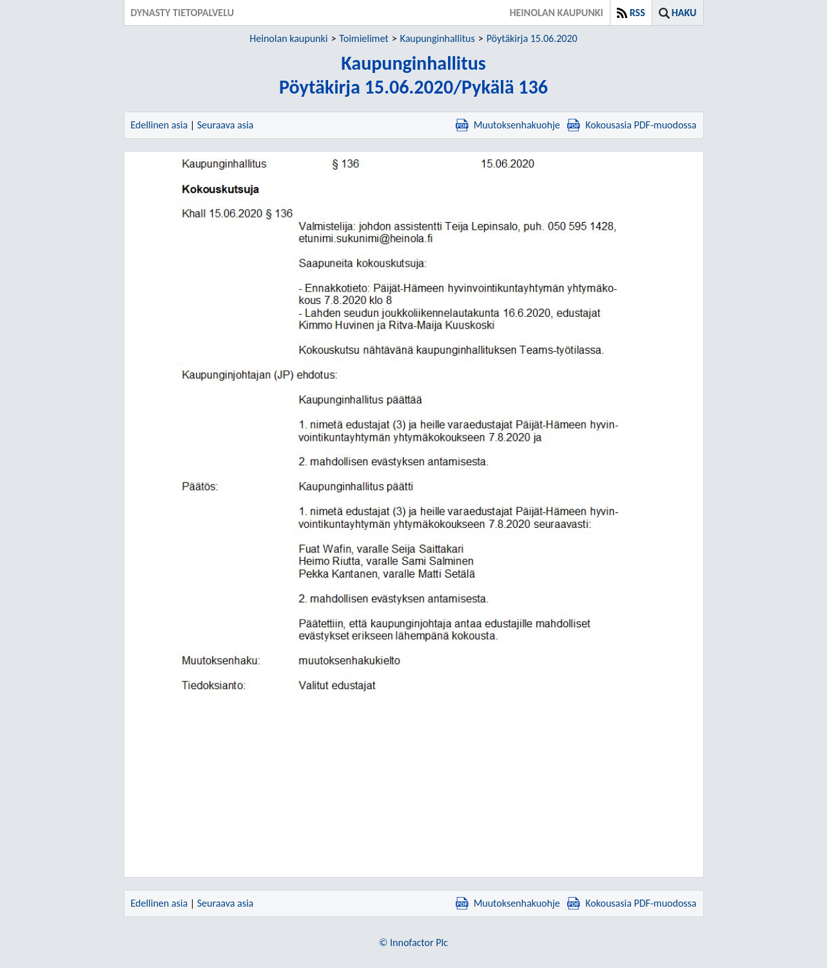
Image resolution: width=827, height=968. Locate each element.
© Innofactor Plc (413, 942)
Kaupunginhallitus (437, 38)
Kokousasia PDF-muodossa (631, 125)
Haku (684, 12)
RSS (637, 12)
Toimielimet (363, 38)
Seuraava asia (225, 125)
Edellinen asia (159, 125)
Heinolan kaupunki (288, 38)
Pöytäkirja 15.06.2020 (532, 38)
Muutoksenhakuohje (508, 125)
